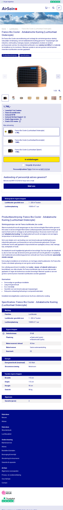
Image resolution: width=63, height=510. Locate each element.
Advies (4, 421)
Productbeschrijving (10, 55)
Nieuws (4, 417)
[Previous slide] (5, 76)
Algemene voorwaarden (10, 471)
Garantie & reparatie (9, 462)
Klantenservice (7, 443)
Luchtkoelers (13, 29)
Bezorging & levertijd (9, 454)
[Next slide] (58, 76)
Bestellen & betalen (8, 450)
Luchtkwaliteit (6, 434)
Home (4, 29)
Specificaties (25, 55)
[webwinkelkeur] (7, 493)
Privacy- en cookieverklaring (11, 475)
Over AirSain (6, 479)
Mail (29, 169)
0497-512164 (45, 169)
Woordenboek (6, 430)
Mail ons (31, 186)
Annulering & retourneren (10, 458)
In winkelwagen (31, 159)
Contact (4, 483)
